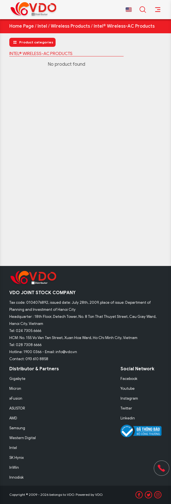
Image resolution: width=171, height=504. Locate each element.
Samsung (17, 428)
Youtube (127, 388)
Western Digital (22, 437)
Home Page (21, 26)
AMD (13, 418)
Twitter (126, 408)
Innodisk (16, 477)
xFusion (15, 398)
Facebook (128, 378)
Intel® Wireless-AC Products (124, 26)
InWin (14, 467)
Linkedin (127, 418)
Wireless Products (70, 26)
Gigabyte (17, 378)
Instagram (129, 398)
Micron (15, 388)
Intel (42, 26)
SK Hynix (16, 457)
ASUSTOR (17, 408)
